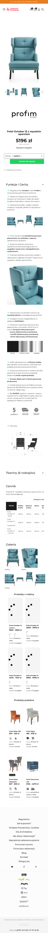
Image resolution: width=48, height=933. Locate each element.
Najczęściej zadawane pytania (24, 840)
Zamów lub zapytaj (27, 161)
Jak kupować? (24, 823)
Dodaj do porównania (12, 170)
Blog (24, 853)
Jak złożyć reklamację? (24, 836)
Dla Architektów (24, 832)
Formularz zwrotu (24, 844)
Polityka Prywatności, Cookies (24, 828)
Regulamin (24, 819)
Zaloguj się (23, 861)
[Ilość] (6, 161)
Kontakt (24, 857)
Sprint (36, 506)
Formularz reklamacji (24, 848)
